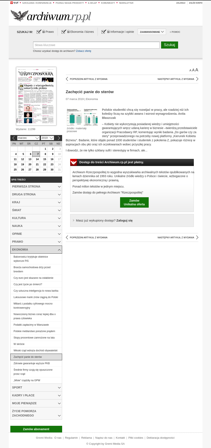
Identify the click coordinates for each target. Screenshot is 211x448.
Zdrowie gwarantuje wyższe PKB (32, 363)
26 (22, 169)
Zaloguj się (104, 220)
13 (30, 159)
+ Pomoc (175, 32)
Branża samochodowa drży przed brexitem (32, 269)
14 (37, 159)
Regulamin (71, 437)
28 (37, 169)
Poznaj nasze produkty (70, 3)
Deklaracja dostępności (160, 437)
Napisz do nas (103, 437)
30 (52, 169)
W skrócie (19, 344)
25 (15, 169)
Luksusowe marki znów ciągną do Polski (36, 297)
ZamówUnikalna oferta (134, 202)
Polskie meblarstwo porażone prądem (34, 331)
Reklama (86, 437)
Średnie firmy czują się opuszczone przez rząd (33, 371)
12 (22, 159)
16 (52, 159)
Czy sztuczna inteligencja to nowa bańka (36, 290)
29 (44, 169)
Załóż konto (196, 3)
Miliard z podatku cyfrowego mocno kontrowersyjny (33, 305)
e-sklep (92, 3)
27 (30, 169)
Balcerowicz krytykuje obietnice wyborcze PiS (31, 258)
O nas (57, 437)
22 (44, 164)
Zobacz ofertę (83, 51)
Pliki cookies (135, 437)
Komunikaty (108, 3)
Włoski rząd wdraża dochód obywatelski (36, 350)
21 (37, 164)
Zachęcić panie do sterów (28, 356)
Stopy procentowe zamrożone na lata (34, 337)
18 (15, 164)
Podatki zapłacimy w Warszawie (31, 324)
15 (44, 159)
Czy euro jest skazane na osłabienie (33, 277)
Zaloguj (180, 3)
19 (22, 164)
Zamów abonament (36, 429)
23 (52, 164)
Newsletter (126, 3)
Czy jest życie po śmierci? (28, 284)
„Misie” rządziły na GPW (27, 380)
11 (15, 159)
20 (30, 164)
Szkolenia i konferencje (37, 3)
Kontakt (120, 437)
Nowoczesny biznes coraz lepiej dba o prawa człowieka (35, 316)
